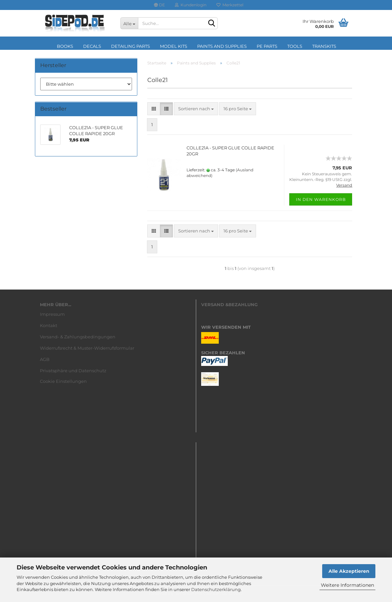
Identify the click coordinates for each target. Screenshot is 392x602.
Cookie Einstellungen (63, 381)
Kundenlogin (190, 4)
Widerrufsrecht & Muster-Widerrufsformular (87, 348)
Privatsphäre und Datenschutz (73, 370)
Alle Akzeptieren (348, 571)
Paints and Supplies (222, 46)
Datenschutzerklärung (216, 589)
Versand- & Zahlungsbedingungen (77, 336)
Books (65, 46)
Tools (294, 46)
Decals (92, 46)
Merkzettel (229, 4)
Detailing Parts (130, 46)
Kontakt (48, 325)
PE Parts (267, 46)
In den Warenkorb (321, 199)
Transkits (324, 46)
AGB (45, 359)
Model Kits (173, 46)
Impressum (52, 314)
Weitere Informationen (347, 585)
